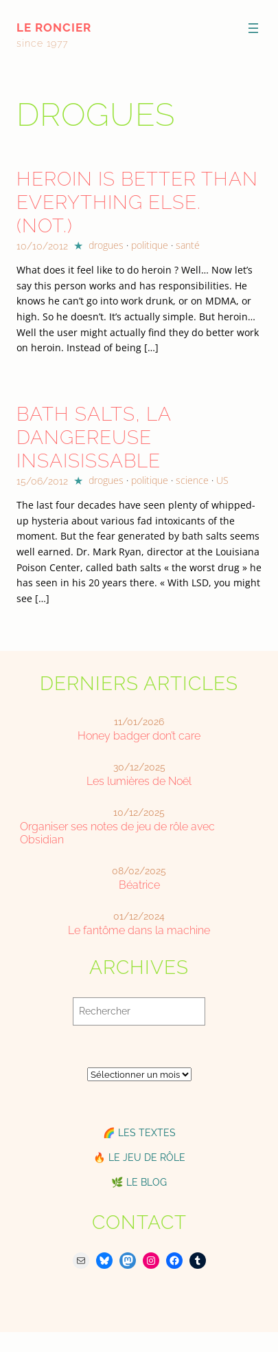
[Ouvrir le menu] (253, 28)
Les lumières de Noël (139, 781)
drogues (106, 245)
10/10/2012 (42, 246)
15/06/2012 (42, 481)
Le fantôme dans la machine (139, 930)
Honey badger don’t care (139, 735)
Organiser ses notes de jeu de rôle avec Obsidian (117, 833)
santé (188, 245)
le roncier (53, 27)
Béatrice (139, 884)
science (192, 480)
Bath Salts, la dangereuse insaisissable (93, 437)
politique (149, 245)
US (222, 480)
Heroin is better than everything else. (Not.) (137, 202)
